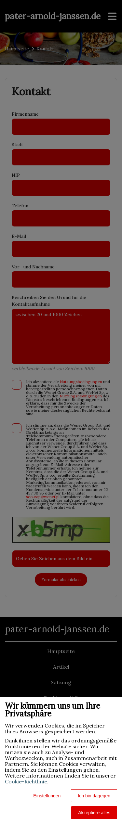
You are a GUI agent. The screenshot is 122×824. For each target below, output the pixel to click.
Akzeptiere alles (94, 812)
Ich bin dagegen (94, 795)
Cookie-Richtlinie (26, 781)
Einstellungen (47, 795)
